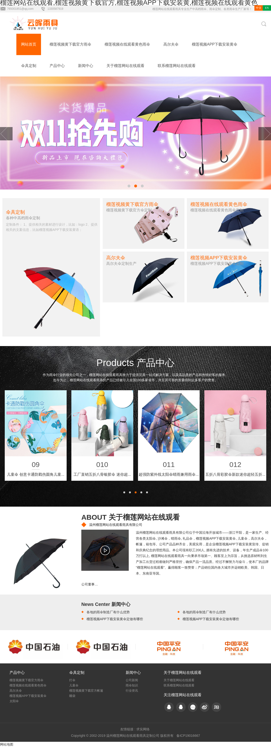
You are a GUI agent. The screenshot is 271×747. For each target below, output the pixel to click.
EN (267, 8)
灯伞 (72, 680)
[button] (129, 186)
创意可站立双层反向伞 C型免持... (169, 474)
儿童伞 (73, 685)
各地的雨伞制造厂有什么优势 (108, 612)
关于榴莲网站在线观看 (125, 66)
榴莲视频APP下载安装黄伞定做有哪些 (115, 619)
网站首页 (28, 44)
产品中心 (57, 66)
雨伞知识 (132, 685)
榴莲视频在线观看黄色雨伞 (127, 44)
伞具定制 (28, 66)
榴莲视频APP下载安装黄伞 (214, 44)
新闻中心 (85, 66)
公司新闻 (132, 680)
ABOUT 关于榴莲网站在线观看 (130, 517)
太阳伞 (14, 701)
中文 (259, 8)
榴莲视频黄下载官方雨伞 (70, 44)
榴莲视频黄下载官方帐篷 (86, 690)
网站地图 (6, 744)
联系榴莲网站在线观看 (177, 66)
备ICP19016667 (188, 735)
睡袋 (72, 696)
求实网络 (143, 729)
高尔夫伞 (171, 44)
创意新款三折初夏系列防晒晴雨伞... (102, 474)
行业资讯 (132, 690)
